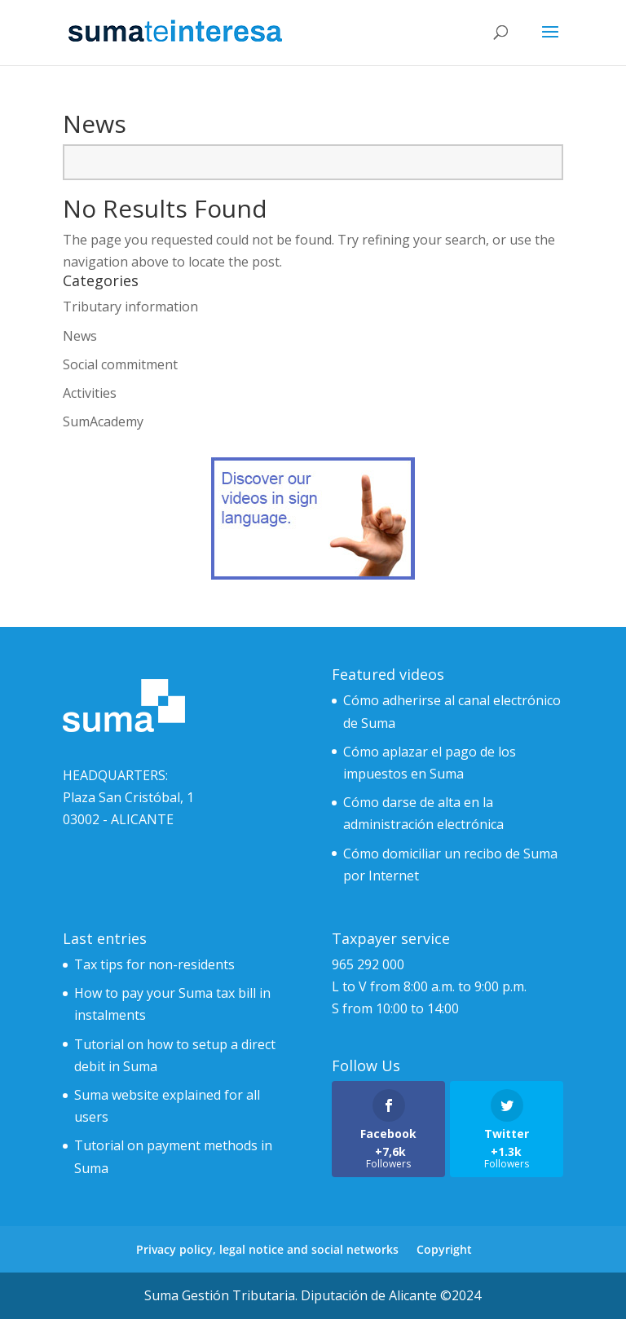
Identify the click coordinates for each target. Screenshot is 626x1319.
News (80, 336)
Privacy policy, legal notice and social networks (267, 1249)
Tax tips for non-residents (154, 964)
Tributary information (130, 306)
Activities (90, 393)
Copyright (444, 1249)
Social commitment (120, 364)
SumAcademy (103, 421)
